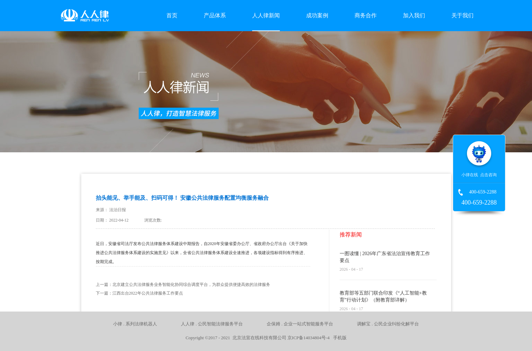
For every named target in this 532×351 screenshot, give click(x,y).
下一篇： (139, 293)
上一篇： (183, 284)
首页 (171, 15)
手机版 (339, 337)
